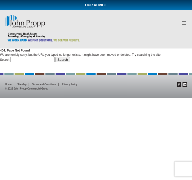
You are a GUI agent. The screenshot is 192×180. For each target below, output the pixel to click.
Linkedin (184, 84)
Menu (184, 23)
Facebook (179, 84)
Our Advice (96, 5)
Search (5, 60)
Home (8, 84)
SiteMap (21, 84)
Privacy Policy (70, 84)
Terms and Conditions (44, 84)
